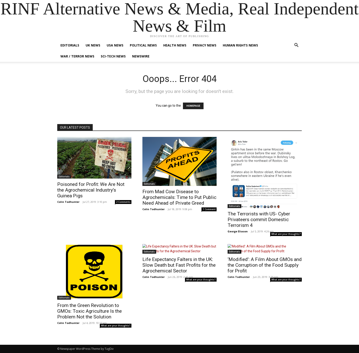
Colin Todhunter (68, 202)
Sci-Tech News (113, 56)
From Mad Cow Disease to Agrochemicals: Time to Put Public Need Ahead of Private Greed (179, 197)
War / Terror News (77, 56)
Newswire (141, 56)
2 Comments (123, 202)
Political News (143, 45)
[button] (296, 45)
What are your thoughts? (286, 234)
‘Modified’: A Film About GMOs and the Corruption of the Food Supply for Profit (265, 265)
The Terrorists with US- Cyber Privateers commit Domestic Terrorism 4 (259, 219)
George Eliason (238, 231)
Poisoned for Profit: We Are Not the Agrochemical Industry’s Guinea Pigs (91, 190)
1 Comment (209, 209)
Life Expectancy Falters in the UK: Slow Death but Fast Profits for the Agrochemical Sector (179, 265)
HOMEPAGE (193, 105)
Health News (174, 45)
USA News (115, 45)
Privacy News (204, 45)
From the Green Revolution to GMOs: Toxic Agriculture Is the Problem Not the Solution (89, 311)
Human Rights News (240, 45)
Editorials (69, 45)
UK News (93, 45)
